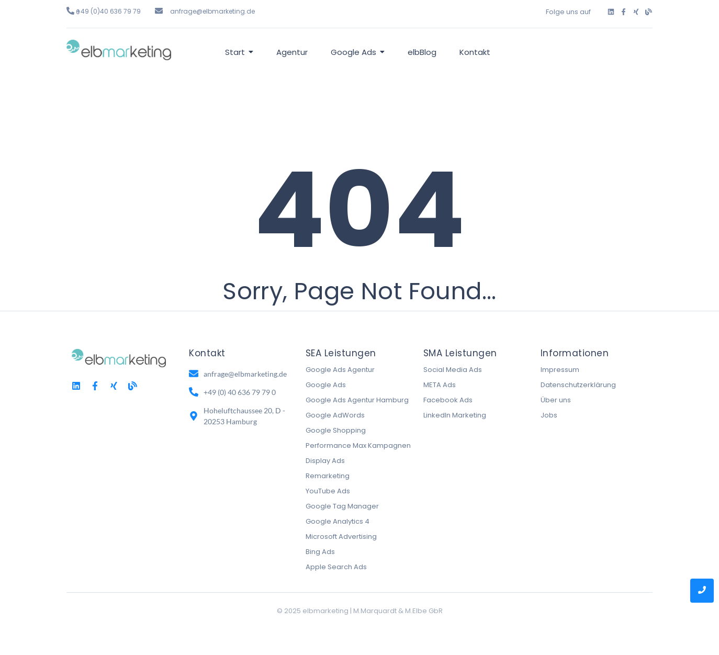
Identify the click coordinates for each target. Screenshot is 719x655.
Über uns (556, 400)
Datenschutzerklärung (578, 385)
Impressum (560, 370)
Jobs (549, 415)
